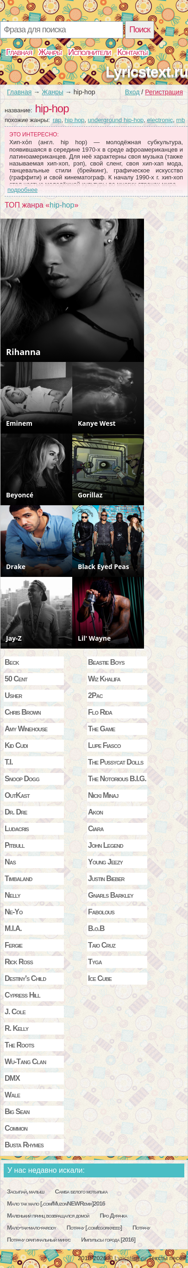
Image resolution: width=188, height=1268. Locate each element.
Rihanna (23, 351)
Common (16, 1128)
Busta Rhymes (24, 1145)
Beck (12, 662)
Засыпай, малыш (25, 1191)
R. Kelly (16, 1028)
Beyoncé (19, 494)
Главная (19, 52)
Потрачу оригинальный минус (38, 1239)
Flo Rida (100, 712)
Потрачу (141, 1227)
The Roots (19, 1045)
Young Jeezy (105, 862)
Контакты (132, 52)
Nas (10, 862)
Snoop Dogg (22, 779)
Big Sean (17, 1111)
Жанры (50, 52)
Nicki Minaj (103, 795)
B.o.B (96, 928)
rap (57, 119)
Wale (12, 1095)
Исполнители (89, 52)
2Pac (95, 695)
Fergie (13, 945)
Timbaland (18, 878)
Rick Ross (19, 962)
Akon (95, 812)
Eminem (19, 423)
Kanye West (97, 423)
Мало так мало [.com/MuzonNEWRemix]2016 (56, 1203)
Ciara (95, 829)
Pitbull (15, 845)
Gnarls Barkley (110, 895)
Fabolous (101, 912)
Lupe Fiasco (104, 745)
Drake (15, 566)
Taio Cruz (101, 945)
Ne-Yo (13, 912)
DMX (12, 1078)
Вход (132, 92)
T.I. (9, 762)
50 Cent (16, 679)
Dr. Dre (16, 812)
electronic (160, 119)
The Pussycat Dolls (115, 762)
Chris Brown (23, 712)
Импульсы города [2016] (108, 1239)
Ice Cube (100, 978)
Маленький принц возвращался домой (48, 1215)
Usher (13, 695)
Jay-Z (14, 638)
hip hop (75, 119)
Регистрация (164, 92)
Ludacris (17, 829)
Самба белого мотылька (81, 1191)
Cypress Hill (22, 995)
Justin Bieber (106, 878)
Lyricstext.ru (147, 71)
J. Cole (15, 1012)
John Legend (105, 845)
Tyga (95, 962)
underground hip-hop (116, 119)
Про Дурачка (113, 1215)
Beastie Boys (106, 662)
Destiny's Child (25, 978)
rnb (180, 119)
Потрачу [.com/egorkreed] (94, 1227)
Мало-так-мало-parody (31, 1227)
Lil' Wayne (94, 638)
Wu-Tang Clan (25, 1062)
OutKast (17, 795)
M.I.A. (13, 928)
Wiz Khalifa (104, 679)
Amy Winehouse (26, 729)
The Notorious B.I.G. (117, 779)
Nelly (12, 895)
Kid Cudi (16, 745)
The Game (101, 729)
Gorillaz (90, 494)
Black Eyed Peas (103, 566)
